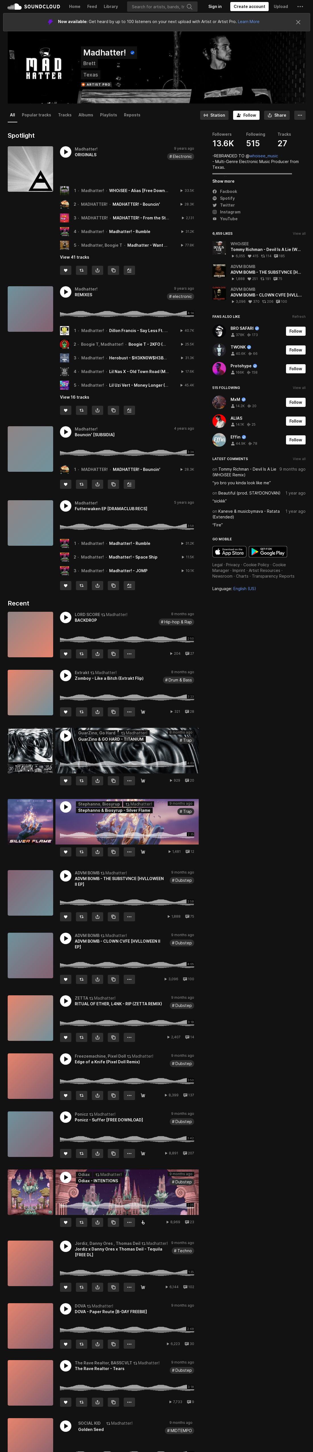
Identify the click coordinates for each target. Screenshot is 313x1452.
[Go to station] (214, 115)
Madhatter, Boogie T (101, 245)
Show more (223, 181)
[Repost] (81, 270)
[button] (300, 6)
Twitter (223, 205)
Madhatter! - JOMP (128, 570)
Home (74, 6)
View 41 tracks (74, 257)
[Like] (65, 270)
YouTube (225, 218)
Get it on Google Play (268, 551)
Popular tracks (36, 114)
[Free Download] (143, 712)
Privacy (233, 564)
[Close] (298, 22)
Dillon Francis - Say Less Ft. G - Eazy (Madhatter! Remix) (164, 330)
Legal (217, 564)
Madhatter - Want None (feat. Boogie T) (167, 245)
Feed (92, 6)
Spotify (223, 198)
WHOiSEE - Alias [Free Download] (142, 190)
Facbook (224, 191)
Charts (242, 576)
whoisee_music (264, 155)
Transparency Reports (273, 576)
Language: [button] (234, 588)
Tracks (65, 114)
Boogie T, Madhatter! (102, 344)
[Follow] (246, 115)
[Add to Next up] (129, 270)
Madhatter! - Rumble (129, 231)
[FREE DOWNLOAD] (143, 780)
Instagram (226, 211)
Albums (85, 114)
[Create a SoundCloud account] (249, 6)
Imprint (239, 570)
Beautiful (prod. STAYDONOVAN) (249, 493)
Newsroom (222, 576)
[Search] (162, 6)
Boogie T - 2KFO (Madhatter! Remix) (164, 344)
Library (111, 6)
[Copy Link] (113, 270)
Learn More (249, 21)
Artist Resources (264, 570)
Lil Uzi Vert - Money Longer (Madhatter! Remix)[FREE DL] (164, 385)
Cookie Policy (256, 564)
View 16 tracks (74, 397)
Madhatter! (92, 190)
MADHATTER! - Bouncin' (136, 204)
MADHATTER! (94, 204)
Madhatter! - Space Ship (133, 557)
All (12, 114)
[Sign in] (215, 6)
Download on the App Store (229, 551)
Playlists (108, 114)
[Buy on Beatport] (143, 1222)
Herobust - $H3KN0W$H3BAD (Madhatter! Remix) (158, 357)
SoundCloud (34, 6)
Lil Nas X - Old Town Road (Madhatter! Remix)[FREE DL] (163, 371)
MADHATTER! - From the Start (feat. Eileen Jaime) (162, 217)
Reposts (132, 114)
